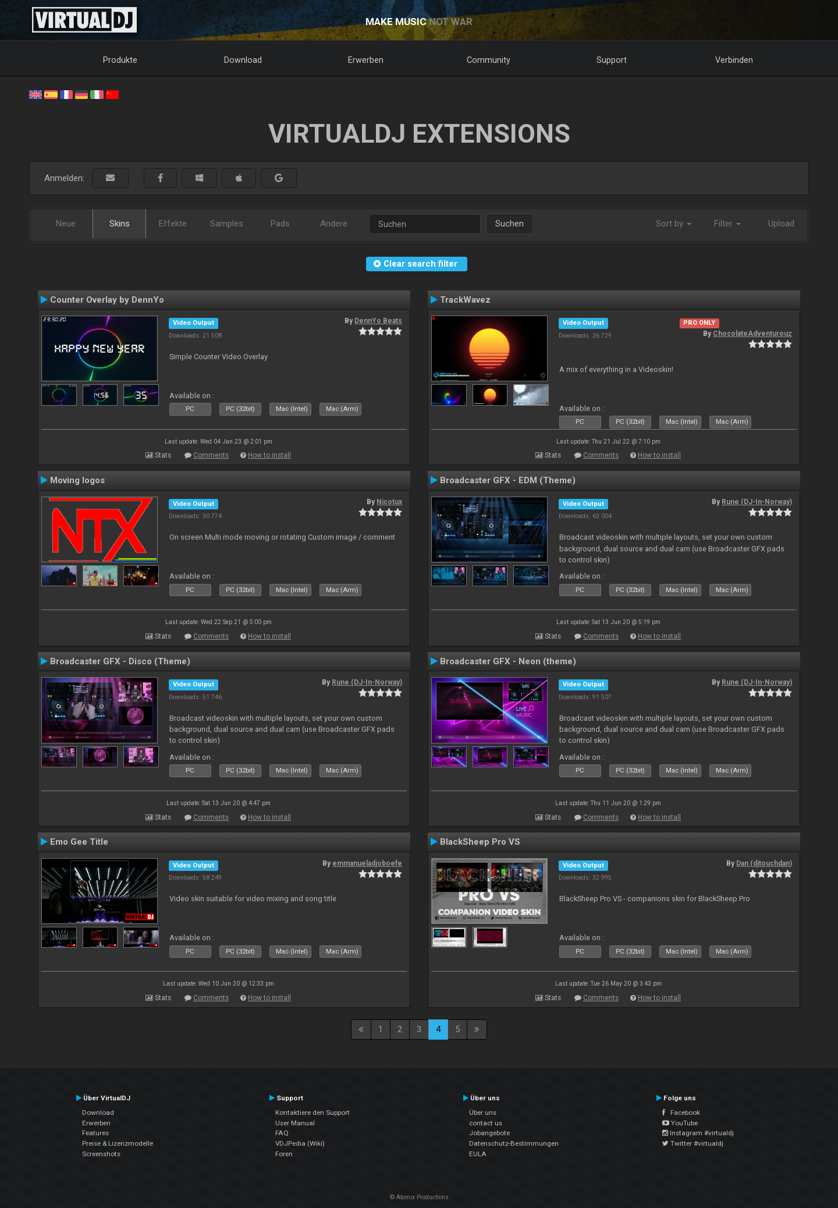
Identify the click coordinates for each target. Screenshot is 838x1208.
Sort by (673, 223)
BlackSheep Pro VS (480, 842)
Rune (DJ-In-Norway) (757, 502)
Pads (280, 223)
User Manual (295, 1123)
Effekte (173, 223)
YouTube (680, 1123)
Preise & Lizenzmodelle (117, 1143)
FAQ (282, 1133)
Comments (211, 455)
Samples (226, 223)
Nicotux (389, 502)
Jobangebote (489, 1133)
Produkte (120, 60)
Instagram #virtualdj (698, 1133)
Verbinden (734, 60)
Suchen (509, 223)
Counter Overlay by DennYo (107, 300)
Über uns (482, 1112)
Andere (333, 223)
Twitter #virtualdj (692, 1143)
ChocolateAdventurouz (752, 334)
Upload (781, 223)
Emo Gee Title (79, 842)
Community (488, 60)
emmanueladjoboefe (367, 863)
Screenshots (101, 1154)
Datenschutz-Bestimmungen (514, 1143)
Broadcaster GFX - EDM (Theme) (508, 480)
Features (95, 1133)
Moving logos (77, 480)
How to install (269, 455)
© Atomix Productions (419, 1197)
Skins (119, 223)
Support (611, 60)
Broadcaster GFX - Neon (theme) (508, 661)
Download (243, 60)
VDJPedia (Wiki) (300, 1143)
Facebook (681, 1112)
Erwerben (366, 60)
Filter (727, 223)
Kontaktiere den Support (312, 1112)
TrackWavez (465, 300)
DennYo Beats (378, 321)
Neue (66, 223)
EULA (478, 1154)
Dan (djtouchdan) (764, 863)
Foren (284, 1154)
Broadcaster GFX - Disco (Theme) (120, 661)
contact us (485, 1123)
